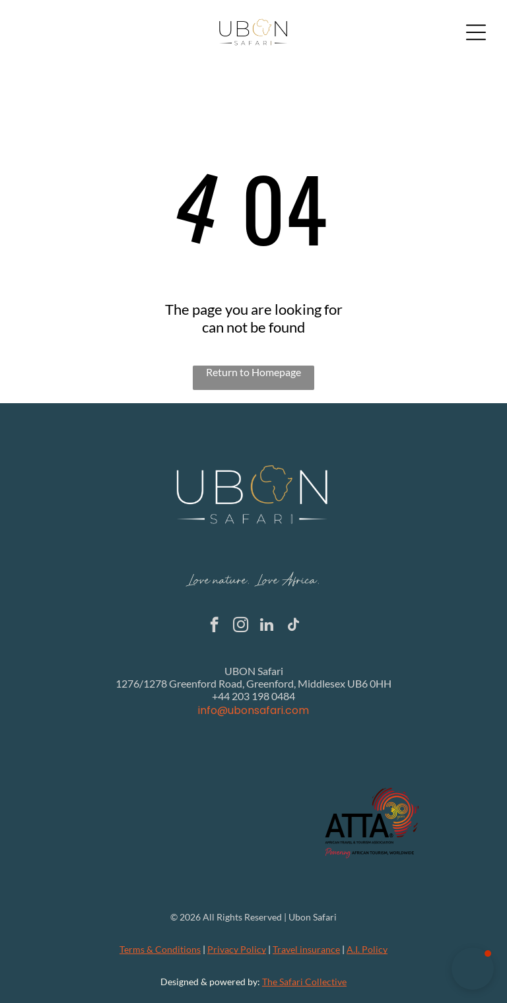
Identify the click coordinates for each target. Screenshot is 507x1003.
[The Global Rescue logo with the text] (135, 823)
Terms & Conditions (160, 949)
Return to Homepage (253, 372)
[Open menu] (476, 32)
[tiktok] (293, 626)
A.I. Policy (367, 949)
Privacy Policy (236, 949)
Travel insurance (306, 949)
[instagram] (240, 626)
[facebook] (214, 626)
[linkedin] (267, 626)
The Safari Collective (304, 981)
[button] (473, 969)
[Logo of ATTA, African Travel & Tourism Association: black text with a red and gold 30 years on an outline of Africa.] (372, 823)
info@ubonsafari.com (253, 710)
